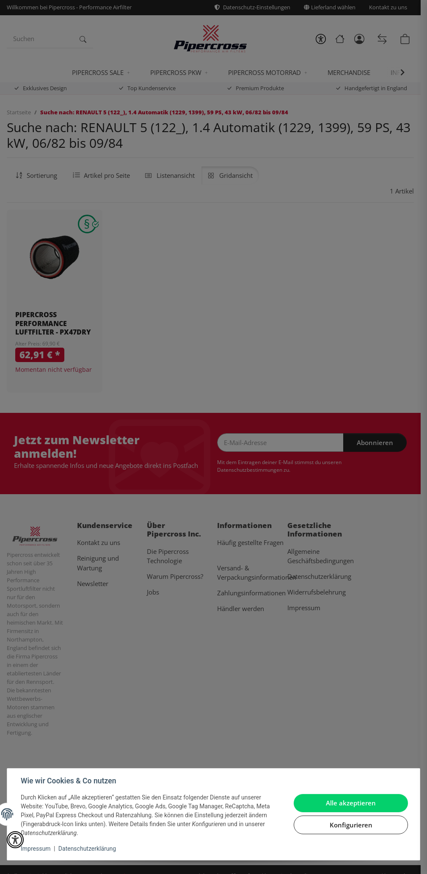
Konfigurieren (351, 825)
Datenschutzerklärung (87, 848)
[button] (15, 839)
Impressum (35, 848)
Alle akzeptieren (351, 803)
